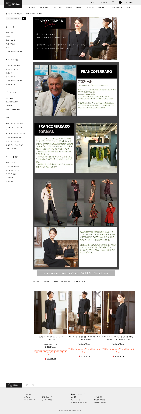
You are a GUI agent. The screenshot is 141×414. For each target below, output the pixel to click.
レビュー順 (45, 281)
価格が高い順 (78, 281)
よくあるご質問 (47, 400)
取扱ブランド (21, 14)
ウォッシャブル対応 (12, 166)
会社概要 (73, 397)
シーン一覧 (31, 7)
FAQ (128, 7)
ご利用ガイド (28, 394)
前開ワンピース (11, 162)
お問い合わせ (28, 397)
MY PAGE (129, 2)
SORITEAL (9, 98)
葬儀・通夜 (9, 32)
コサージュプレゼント (13, 141)
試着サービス (103, 7)
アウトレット (10, 84)
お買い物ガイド (117, 7)
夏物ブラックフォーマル (14, 123)
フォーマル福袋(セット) (14, 137)
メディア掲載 (98, 397)
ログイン (93, 2)
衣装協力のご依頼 (99, 400)
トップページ (10, 14)
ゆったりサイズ (11, 181)
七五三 (8, 48)
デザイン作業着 (11, 149)
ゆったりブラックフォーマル (16, 134)
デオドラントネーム (12, 170)
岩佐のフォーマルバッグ (14, 145)
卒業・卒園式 (10, 44)
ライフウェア (10, 77)
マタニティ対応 (11, 174)
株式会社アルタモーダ (78, 394)
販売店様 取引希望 (100, 402)
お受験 (8, 36)
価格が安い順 (65, 281)
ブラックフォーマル (12, 65)
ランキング (90, 7)
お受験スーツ (10, 73)
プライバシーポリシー (78, 400)
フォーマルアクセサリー (14, 51)
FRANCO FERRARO (13, 109)
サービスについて (29, 400)
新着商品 (79, 7)
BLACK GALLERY (12, 102)
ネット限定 (9, 178)
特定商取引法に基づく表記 (79, 402)
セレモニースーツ (12, 69)
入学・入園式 (10, 40)
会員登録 (104, 2)
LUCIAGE (9, 106)
